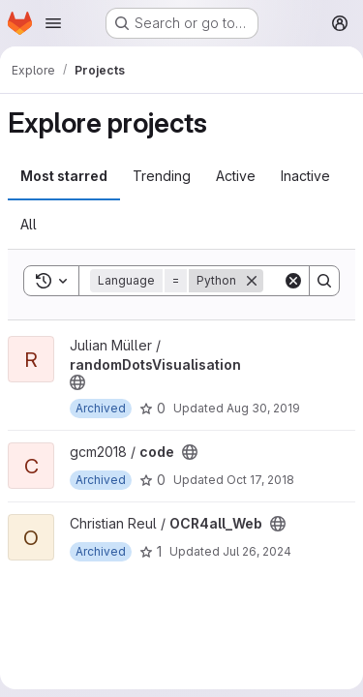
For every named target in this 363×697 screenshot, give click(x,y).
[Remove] (251, 280)
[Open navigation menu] (53, 23)
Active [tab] (236, 175)
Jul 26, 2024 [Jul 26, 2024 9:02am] (257, 551)
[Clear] (293, 280)
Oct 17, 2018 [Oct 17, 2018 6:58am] (260, 479)
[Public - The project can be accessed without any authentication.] (77, 382)
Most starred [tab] (63, 175)
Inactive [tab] (305, 175)
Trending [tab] (162, 175)
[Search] (324, 280)
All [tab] (28, 224)
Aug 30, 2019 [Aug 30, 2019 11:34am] (263, 408)
